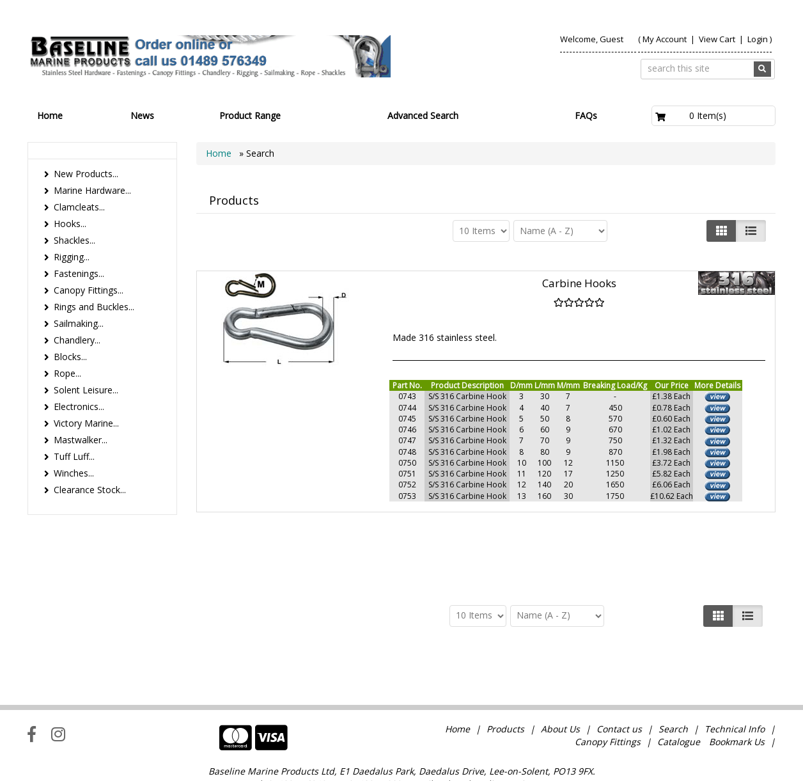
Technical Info (735, 694)
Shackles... (74, 240)
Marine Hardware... (92, 190)
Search (674, 694)
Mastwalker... (80, 440)
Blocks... (70, 357)
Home (50, 115)
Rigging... (72, 257)
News (142, 115)
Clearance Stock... (90, 490)
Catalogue (678, 706)
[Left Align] (721, 231)
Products (505, 694)
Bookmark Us (737, 706)
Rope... (67, 373)
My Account (665, 39)
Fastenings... (79, 273)
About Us (560, 694)
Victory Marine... (86, 423)
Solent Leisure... (86, 390)
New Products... (86, 174)
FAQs (586, 115)
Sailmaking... (79, 323)
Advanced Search (422, 115)
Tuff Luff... (74, 456)
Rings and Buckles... (94, 307)
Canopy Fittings (608, 706)
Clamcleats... (79, 207)
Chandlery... (77, 340)
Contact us (619, 694)
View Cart (718, 39)
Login (757, 39)
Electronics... (79, 406)
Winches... (74, 473)
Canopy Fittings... (88, 290)
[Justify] (751, 231)
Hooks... (70, 223)
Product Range (250, 115)
